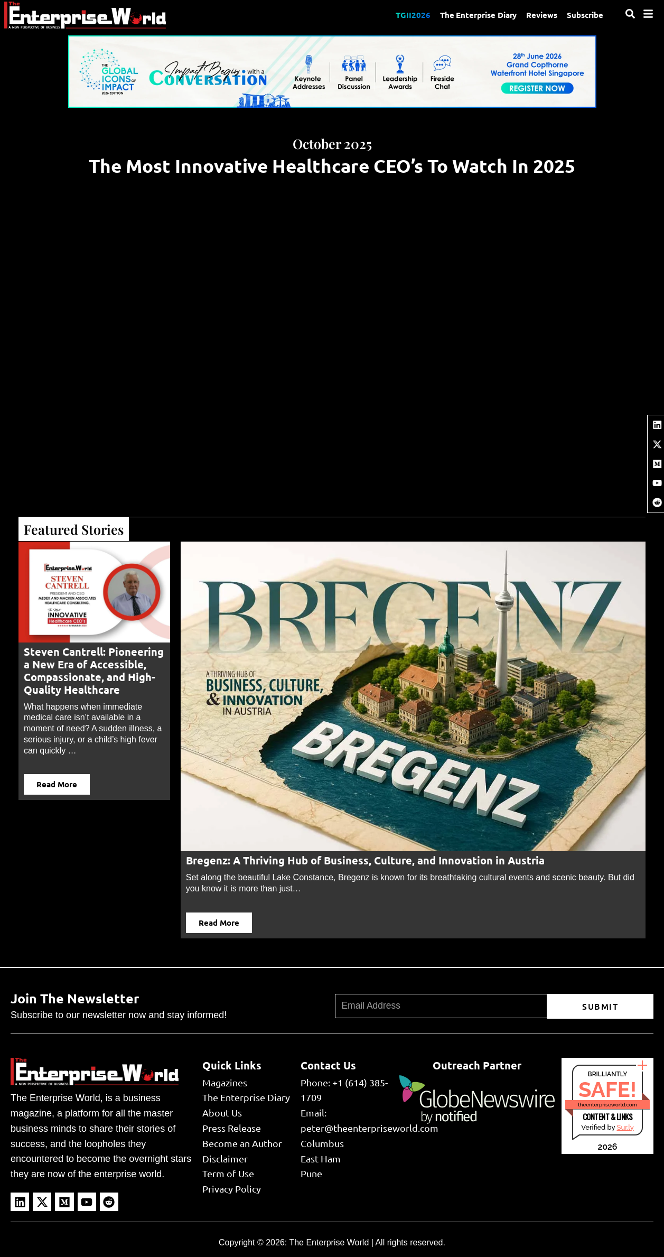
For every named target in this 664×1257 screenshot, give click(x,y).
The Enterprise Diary (475, 15)
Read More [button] (56, 784)
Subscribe (584, 15)
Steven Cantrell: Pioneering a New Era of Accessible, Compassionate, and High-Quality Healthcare (94, 670)
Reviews (540, 15)
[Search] (630, 13)
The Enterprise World (329, 1242)
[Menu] (648, 13)
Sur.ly (624, 1127)
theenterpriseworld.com (607, 1104)
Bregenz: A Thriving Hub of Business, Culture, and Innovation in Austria (365, 860)
